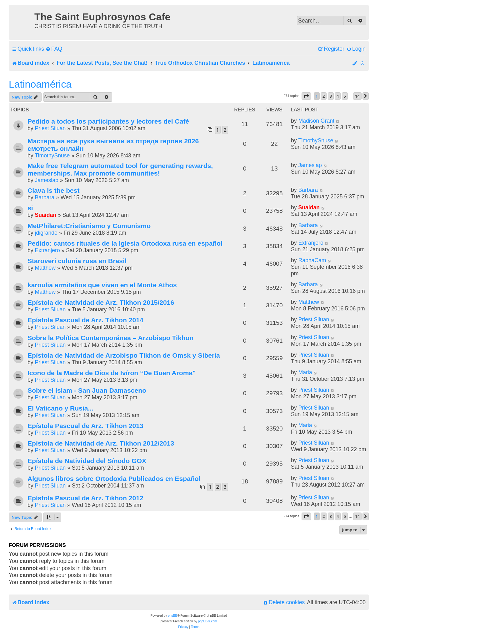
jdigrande (46, 233)
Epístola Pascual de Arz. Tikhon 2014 (85, 320)
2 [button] (323, 96)
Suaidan (45, 215)
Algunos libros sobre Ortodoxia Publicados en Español (114, 478)
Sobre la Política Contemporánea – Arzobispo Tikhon (110, 337)
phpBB (172, 615)
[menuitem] (54, 49)
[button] (306, 96)
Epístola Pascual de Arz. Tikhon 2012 (85, 498)
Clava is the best (54, 190)
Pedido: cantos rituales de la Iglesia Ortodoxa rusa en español (125, 243)
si (30, 208)
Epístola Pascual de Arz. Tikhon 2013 (85, 425)
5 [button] (345, 96)
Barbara (44, 197)
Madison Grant (316, 121)
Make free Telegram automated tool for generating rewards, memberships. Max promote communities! (120, 169)
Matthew (45, 268)
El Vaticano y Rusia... (60, 408)
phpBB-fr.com (207, 621)
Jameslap (46, 180)
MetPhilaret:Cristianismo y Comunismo (89, 225)
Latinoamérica (40, 84)
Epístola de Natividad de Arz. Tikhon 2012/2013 (101, 443)
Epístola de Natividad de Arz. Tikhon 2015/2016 (101, 302)
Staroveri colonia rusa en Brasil (77, 260)
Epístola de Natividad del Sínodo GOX (87, 460)
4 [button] (338, 96)
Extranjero (47, 250)
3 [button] (331, 96)
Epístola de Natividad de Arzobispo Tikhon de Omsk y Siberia (124, 355)
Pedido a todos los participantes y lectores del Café (108, 121)
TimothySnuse (52, 155)
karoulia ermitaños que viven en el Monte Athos (102, 284)
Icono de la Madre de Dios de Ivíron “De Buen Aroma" (112, 372)
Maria (305, 372)
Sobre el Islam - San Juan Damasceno (87, 390)
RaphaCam (312, 260)
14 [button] (357, 96)
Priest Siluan (50, 128)
